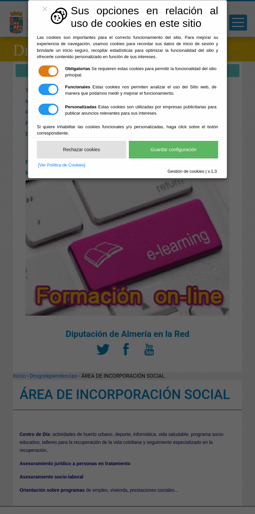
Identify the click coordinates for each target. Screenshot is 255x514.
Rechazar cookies (81, 149)
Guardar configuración (173, 149)
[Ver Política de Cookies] (61, 164)
